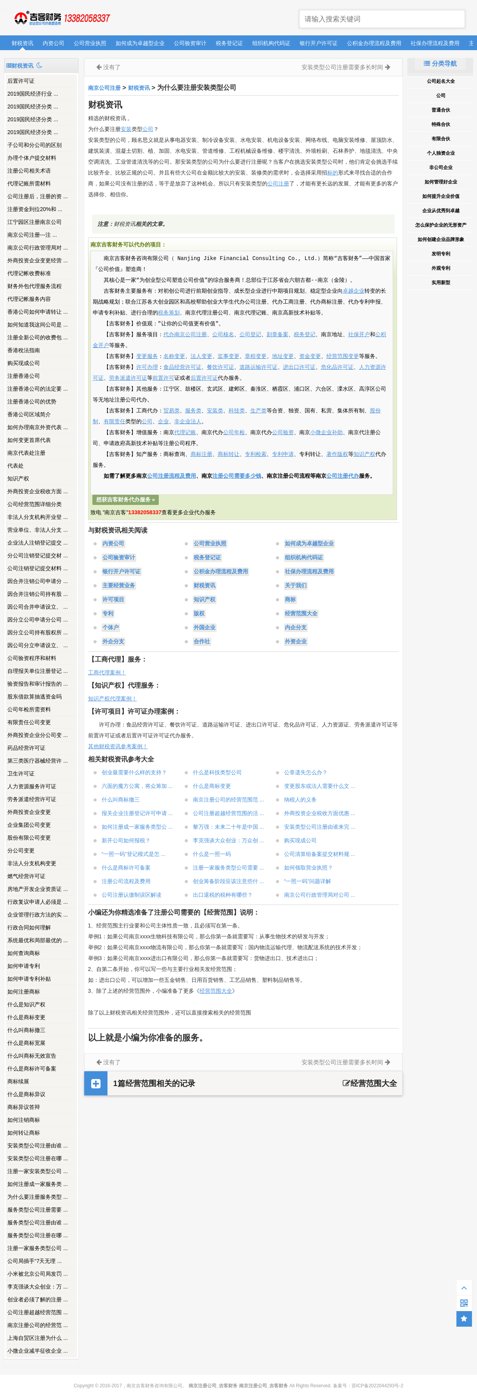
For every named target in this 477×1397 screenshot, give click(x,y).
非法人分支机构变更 (31, 863)
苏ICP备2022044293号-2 (377, 1385)
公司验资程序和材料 (31, 658)
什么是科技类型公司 (217, 772)
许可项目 (113, 600)
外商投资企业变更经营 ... (37, 260)
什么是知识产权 (26, 1004)
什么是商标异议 (26, 1094)
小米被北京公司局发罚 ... (37, 1274)
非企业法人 (187, 422)
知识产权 (18, 478)
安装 (126, 129)
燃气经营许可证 (26, 876)
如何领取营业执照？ (308, 867)
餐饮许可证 (220, 367)
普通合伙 (441, 110)
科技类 (237, 411)
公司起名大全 (441, 81)
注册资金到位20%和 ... (34, 209)
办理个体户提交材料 (31, 158)
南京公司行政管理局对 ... (37, 247)
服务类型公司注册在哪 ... (37, 1235)
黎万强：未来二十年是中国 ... (228, 827)
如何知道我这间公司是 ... (37, 324)
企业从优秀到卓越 (441, 210)
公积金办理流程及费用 (374, 43)
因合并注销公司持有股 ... (37, 594)
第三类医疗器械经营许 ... (37, 761)
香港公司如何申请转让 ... (37, 312)
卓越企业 (353, 291)
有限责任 (114, 422)
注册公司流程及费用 (126, 881)
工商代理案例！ (107, 672)
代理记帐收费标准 (29, 273)
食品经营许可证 (182, 367)
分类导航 (440, 63)
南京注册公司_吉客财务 (62, 18)
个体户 (110, 628)
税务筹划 (169, 313)
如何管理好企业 (441, 182)
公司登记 (250, 335)
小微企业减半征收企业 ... (37, 1351)
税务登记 (305, 335)
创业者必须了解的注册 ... (37, 1299)
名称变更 (174, 356)
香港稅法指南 (23, 350)
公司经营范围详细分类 (34, 504)
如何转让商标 (23, 1133)
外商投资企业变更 (29, 812)
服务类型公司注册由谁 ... (37, 1222)
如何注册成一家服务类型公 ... (137, 827)
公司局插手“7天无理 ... (34, 1261)
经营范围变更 (342, 356)
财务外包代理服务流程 (34, 286)
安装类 (215, 411)
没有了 (112, 67)
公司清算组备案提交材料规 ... (320, 854)
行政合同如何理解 (29, 927)
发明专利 (441, 254)
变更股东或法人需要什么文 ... (320, 786)
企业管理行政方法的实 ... (37, 915)
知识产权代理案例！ (112, 698)
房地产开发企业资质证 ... (37, 889)
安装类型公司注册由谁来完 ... (320, 827)
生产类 (258, 411)
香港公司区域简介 (29, 414)
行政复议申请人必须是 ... (37, 902)
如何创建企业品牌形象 (441, 239)
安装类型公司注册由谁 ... (37, 1145)
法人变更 (201, 356)
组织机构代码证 (271, 43)
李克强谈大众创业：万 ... (37, 1286)
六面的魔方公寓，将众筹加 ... (137, 786)
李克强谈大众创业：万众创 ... (228, 840)
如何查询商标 (23, 953)
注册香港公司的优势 (31, 401)
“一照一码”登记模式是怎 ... (134, 854)
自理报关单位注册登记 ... (37, 671)
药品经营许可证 (26, 748)
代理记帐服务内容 (29, 299)
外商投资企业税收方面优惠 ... (320, 813)
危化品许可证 (337, 367)
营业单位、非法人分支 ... (37, 530)
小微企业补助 (326, 433)
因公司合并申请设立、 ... (37, 607)
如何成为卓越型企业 (140, 43)
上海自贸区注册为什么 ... (37, 1338)
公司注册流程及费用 (171, 476)
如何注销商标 (23, 1120)
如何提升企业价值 (441, 196)
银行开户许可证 (319, 43)
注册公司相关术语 (29, 171)
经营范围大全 (301, 614)
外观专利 (441, 268)
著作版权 (337, 454)
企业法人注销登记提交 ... (37, 543)
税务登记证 (229, 43)
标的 (332, 172)
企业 (163, 422)
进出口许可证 (299, 367)
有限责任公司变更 (29, 722)
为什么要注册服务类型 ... (37, 1197)
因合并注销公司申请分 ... (37, 581)
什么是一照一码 (212, 854)
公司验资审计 (190, 43)
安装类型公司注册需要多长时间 (342, 67)
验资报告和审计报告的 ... (37, 684)
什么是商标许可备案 (31, 1068)
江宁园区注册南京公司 (34, 222)
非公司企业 (441, 167)
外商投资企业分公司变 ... (37, 735)
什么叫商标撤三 (26, 1030)
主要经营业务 (118, 586)
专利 (107, 614)
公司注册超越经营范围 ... (37, 1312)
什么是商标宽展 (26, 1043)
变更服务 (147, 356)
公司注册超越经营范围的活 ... (228, 813)
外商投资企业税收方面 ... (37, 491)
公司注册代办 (342, 476)
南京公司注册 (104, 88)
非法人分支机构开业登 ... (37, 517)
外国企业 (204, 628)
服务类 (193, 411)
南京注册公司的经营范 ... (37, 1325)
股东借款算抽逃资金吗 (34, 696)
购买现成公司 (23, 363)
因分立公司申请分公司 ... (37, 619)
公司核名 (223, 335)
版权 (199, 614)
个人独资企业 (441, 153)
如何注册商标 (23, 991)
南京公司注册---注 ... (32, 235)
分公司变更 (21, 850)
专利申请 (283, 454)
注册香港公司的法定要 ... (37, 389)
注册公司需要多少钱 (236, 476)
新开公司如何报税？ (126, 840)
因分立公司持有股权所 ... (37, 632)
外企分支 (113, 642)
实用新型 (441, 282)
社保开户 (359, 335)
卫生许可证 (21, 773)
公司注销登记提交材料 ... (37, 568)
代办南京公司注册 (185, 335)
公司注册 (278, 183)
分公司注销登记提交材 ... (37, 555)
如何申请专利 (23, 966)
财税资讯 (22, 43)
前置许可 (163, 378)
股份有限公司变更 (29, 838)
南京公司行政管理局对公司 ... (320, 895)
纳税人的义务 (300, 799)
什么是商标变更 (26, 1017)
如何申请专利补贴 (29, 979)
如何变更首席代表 (29, 440)
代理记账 (185, 433)
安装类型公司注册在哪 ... (37, 1158)
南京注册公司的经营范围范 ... (228, 799)
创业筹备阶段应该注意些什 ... (228, 881)
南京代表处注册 (26, 453)
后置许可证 (21, 81)
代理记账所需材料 (29, 183)
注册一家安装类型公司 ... (37, 1171)
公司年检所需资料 (29, 709)
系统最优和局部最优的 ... (37, 940)
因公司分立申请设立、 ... (37, 645)
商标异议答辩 (23, 1107)
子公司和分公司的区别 (34, 145)
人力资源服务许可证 (31, 786)
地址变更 (283, 356)
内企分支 (296, 628)
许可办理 (147, 367)
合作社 (202, 642)
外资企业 (296, 642)
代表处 (15, 466)
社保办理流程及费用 (435, 43)
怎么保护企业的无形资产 (441, 225)
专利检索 (256, 454)
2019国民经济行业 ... (32, 94)
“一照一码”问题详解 (307, 881)
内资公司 (53, 43)
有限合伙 (441, 138)
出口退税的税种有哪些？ (223, 895)
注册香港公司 (23, 376)
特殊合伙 (441, 124)
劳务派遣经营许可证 (31, 799)
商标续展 (18, 1081)
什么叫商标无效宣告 (31, 1056)
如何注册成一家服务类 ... (37, 1184)
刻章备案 (277, 335)
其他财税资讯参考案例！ (118, 746)
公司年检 (234, 433)
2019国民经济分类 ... (32, 106)
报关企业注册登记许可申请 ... (137, 813)
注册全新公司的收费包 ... (37, 337)
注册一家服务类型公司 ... (37, 1248)
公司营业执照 (90, 43)
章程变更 (256, 356)
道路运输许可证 (258, 367)
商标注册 (201, 454)
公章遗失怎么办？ (306, 772)
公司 (147, 129)
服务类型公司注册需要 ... (37, 1210)
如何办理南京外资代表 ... (37, 427)
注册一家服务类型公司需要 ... (228, 867)
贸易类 (171, 411)
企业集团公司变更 (29, 825)
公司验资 (283, 433)
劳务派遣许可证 (128, 378)
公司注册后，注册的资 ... (37, 196)
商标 (290, 600)
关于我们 (296, 586)
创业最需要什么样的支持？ (134, 772)
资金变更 (310, 356)
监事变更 (228, 356)
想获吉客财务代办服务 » (125, 499)
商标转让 (228, 454)
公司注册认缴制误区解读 (131, 895)
